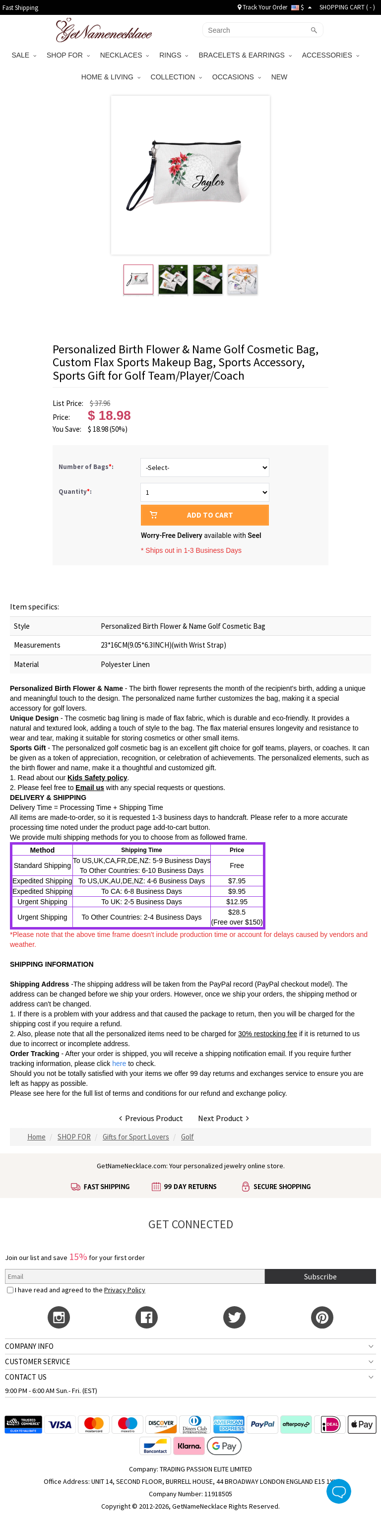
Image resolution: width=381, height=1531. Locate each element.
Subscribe (320, 1276)
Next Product (223, 1118)
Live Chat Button (338, 1491)
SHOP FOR (68, 55)
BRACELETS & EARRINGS (244, 55)
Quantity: (75, 491)
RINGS (173, 55)
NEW (280, 77)
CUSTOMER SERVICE (37, 1361)
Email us (89, 788)
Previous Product (151, 1118)
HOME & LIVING (110, 77)
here (53, 1093)
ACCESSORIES (330, 55)
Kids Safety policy (97, 778)
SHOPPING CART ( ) (347, 7)
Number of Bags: (87, 467)
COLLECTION (176, 77)
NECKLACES (124, 55)
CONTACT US (26, 1377)
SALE (23, 55)
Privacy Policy (124, 1289)
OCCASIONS (236, 77)
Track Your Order (262, 7)
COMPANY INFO (29, 1346)
